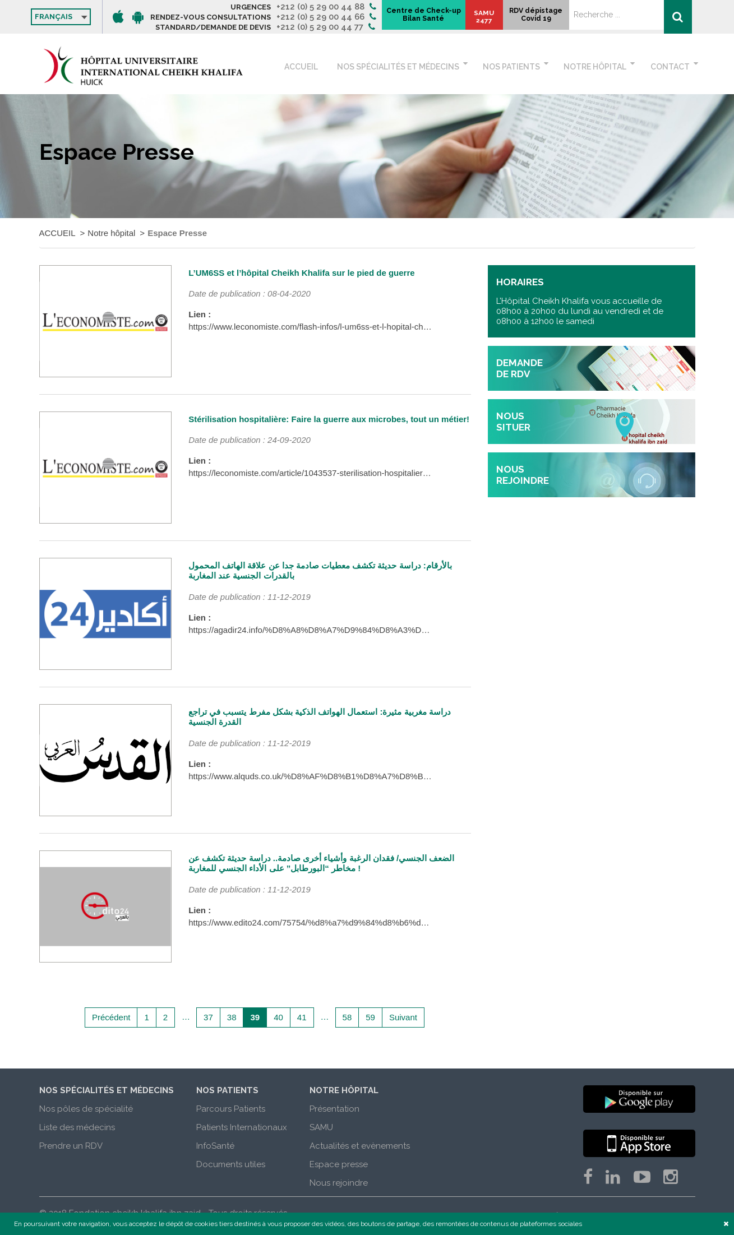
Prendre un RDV (71, 1146)
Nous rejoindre (339, 1183)
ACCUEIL (321, 66)
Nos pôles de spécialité (86, 1109)
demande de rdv (519, 368)
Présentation (334, 1109)
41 (302, 1017)
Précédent (111, 1017)
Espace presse (339, 1164)
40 (278, 1017)
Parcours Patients (230, 1109)
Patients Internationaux (241, 1127)
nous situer (513, 421)
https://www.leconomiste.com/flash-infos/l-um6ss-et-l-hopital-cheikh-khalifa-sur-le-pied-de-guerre (367, 326)
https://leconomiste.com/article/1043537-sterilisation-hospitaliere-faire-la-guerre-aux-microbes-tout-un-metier (390, 473)
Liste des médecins (77, 1127)
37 (208, 1017)
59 (370, 1017)
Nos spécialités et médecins (410, 66)
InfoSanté (215, 1146)
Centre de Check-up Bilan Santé (518, 17)
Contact (670, 66)
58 (347, 1017)
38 (232, 1017)
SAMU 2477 (588, 23)
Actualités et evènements (360, 1146)
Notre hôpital (599, 66)
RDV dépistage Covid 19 (642, 20)
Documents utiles (230, 1164)
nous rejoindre (522, 475)
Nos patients (519, 66)
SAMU (321, 1127)
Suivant (403, 1017)
